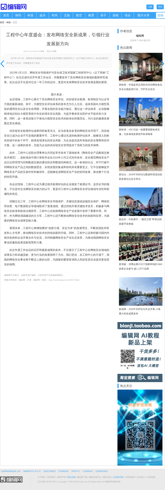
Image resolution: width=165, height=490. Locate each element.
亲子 (103, 15)
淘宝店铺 (71, 477)
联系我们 (51, 477)
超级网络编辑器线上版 (11, 471)
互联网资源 (63, 471)
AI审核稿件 (130, 477)
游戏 (115, 15)
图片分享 (144, 15)
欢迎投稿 (151, 477)
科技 (30, 15)
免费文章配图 (49, 471)
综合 (128, 15)
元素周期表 (87, 471)
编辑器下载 (82, 477)
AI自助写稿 (118, 477)
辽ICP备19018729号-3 (47, 482)
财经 (18, 15)
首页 (6, 15)
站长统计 (141, 477)
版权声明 (61, 477)
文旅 (67, 15)
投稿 (161, 15)
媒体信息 (107, 477)
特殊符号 (75, 471)
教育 (91, 15)
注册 (150, 7)
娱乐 (43, 15)
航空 (79, 15)
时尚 (55, 15)
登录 (160, 7)
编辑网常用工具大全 (32, 471)
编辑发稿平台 (95, 477)
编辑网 (36, 280)
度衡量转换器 (101, 471)
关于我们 (42, 477)
